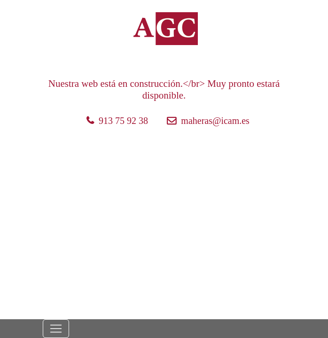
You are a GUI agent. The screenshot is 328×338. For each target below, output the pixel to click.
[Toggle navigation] (56, 328)
